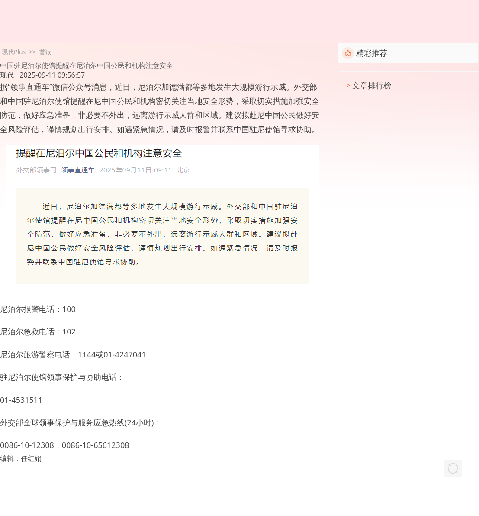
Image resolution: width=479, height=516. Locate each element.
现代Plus (14, 52)
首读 (45, 52)
